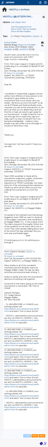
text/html (24, 49)
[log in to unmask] (27, 45)
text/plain (8, 49)
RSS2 (42, 436)
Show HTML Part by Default (23, 29)
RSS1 (35, 436)
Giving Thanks (10, 42)
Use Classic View (18, 22)
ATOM (27, 436)
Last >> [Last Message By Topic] (38, 36)
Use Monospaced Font (21, 27)
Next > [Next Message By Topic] (30, 36)
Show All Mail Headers (21, 31)
